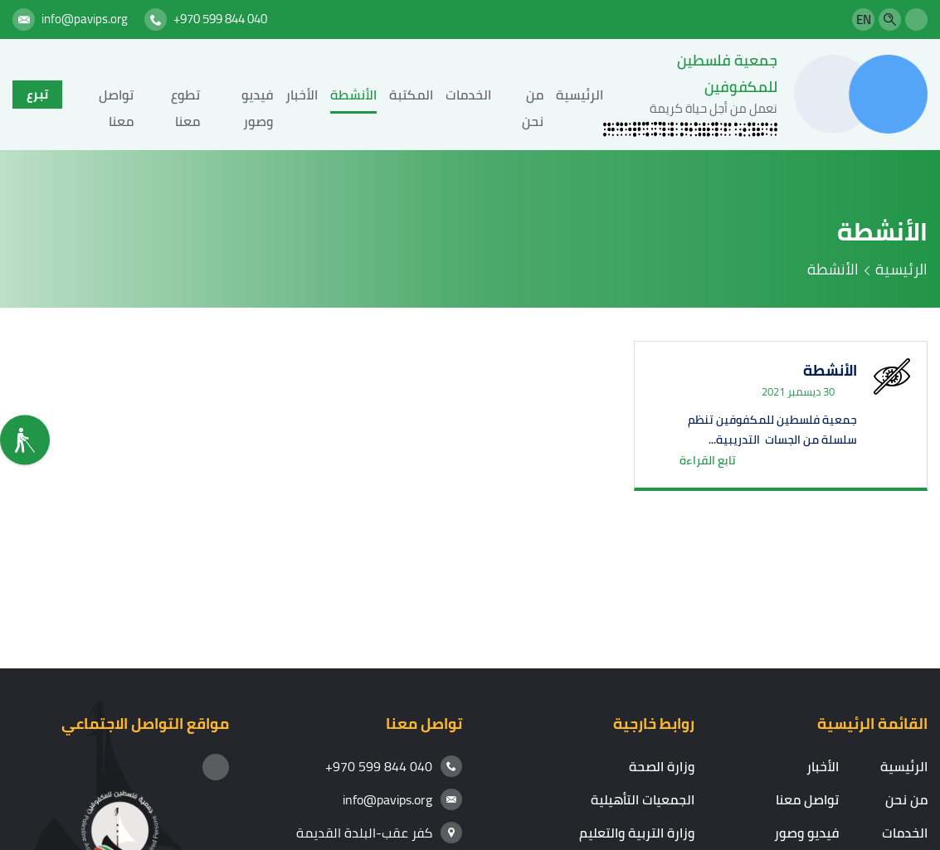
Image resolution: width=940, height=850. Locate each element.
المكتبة (411, 94)
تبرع (37, 94)
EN (863, 19)
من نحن (906, 799)
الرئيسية (579, 94)
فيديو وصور (806, 832)
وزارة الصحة (661, 766)
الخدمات (468, 94)
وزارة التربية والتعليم (636, 832)
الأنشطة (353, 94)
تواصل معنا (807, 799)
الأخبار (301, 94)
